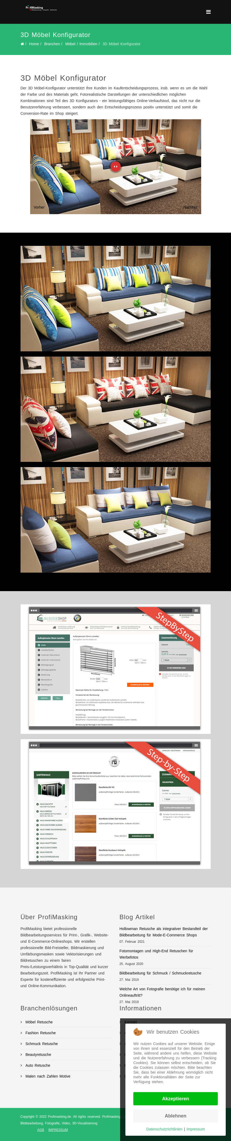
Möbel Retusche (38, 1022)
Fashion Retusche (40, 1033)
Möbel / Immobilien (81, 44)
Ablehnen (175, 1116)
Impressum (196, 1129)
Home (34, 44)
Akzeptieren (175, 1098)
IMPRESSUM (58, 1130)
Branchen (52, 44)
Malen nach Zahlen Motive (47, 1076)
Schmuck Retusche (41, 1044)
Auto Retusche (37, 1065)
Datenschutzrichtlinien (164, 1129)
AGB (40, 1130)
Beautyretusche (37, 1054)
